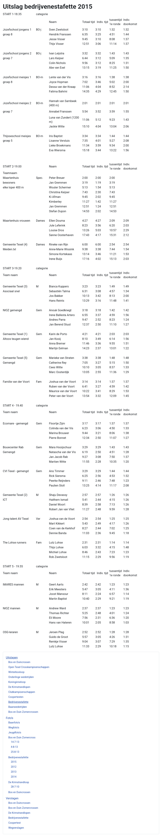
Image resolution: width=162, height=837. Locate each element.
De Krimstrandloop (18, 782)
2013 (13, 771)
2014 (13, 776)
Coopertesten (15, 697)
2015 (13, 761)
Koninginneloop (17, 682)
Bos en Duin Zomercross (21, 737)
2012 (13, 766)
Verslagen (12, 798)
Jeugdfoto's (14, 732)
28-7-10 (15, 786)
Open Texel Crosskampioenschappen (28, 667)
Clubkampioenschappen (21, 692)
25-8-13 (15, 751)
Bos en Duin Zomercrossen (23, 711)
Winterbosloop (16, 672)
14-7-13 (15, 741)
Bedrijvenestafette (18, 701)
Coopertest (14, 822)
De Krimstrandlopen (19, 687)
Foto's (9, 718)
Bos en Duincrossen (19, 662)
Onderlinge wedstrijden (21, 677)
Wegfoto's (13, 727)
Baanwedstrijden (17, 706)
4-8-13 (14, 746)
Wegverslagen (16, 827)
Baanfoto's (14, 722)
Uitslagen (12, 657)
